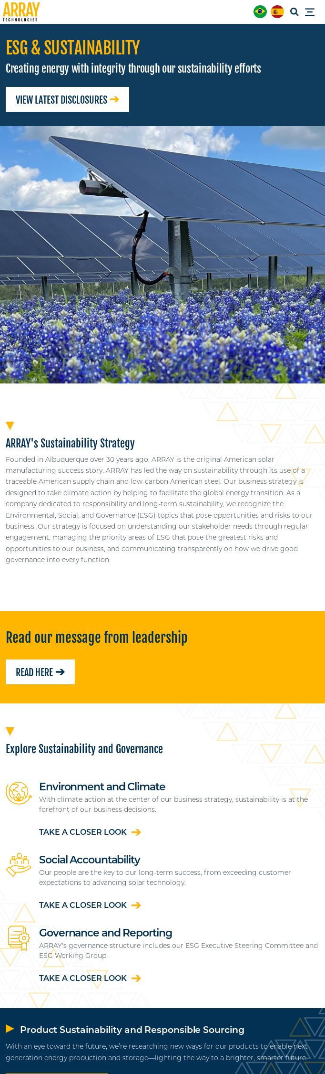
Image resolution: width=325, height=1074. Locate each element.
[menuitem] (260, 11)
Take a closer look (90, 832)
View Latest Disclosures (67, 100)
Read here (40, 673)
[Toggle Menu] (312, 12)
